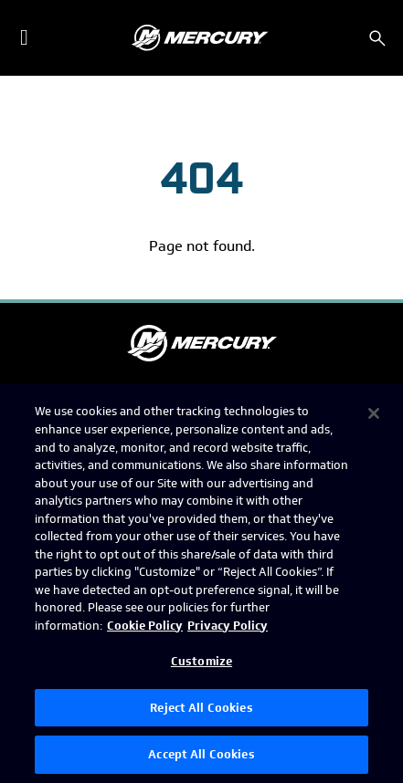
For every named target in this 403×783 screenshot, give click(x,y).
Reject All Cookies (201, 707)
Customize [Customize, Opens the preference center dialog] (201, 661)
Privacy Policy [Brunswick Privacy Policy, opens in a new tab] (227, 625)
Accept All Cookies (201, 754)
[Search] (377, 38)
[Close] (374, 413)
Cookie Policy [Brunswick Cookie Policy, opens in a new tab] (145, 625)
